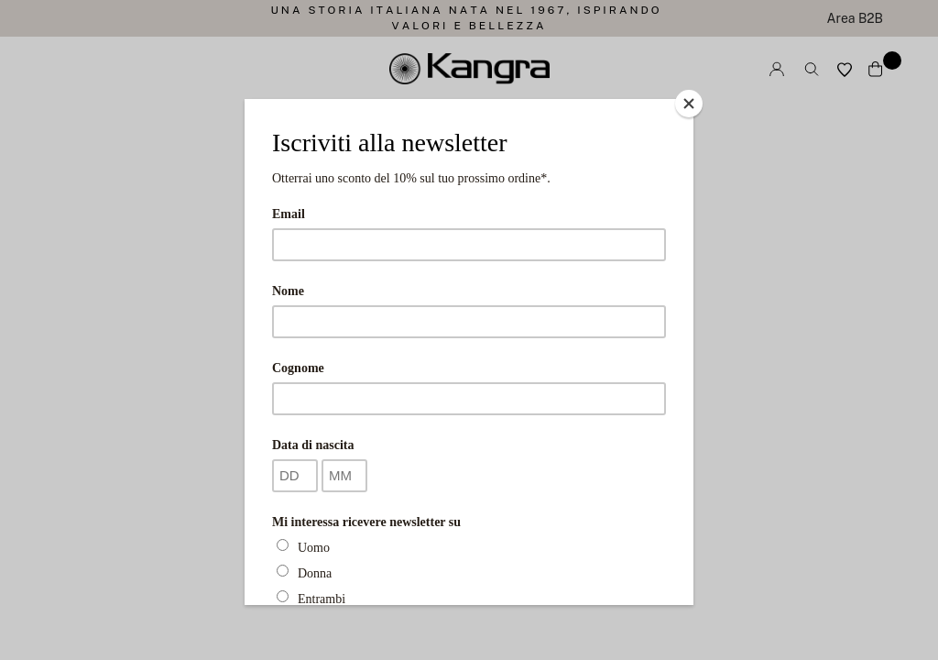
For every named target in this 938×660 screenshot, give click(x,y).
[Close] (689, 103)
